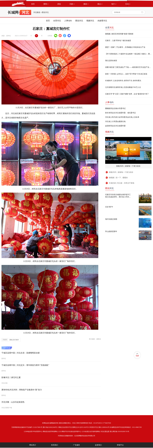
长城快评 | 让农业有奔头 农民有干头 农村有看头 (123, 80)
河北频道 (36, 12)
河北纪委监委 (105, 431)
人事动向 (68, 21)
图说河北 (45, 12)
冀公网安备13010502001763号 (119, 431)
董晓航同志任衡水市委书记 (115, 108)
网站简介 (32, 445)
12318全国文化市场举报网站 (90, 431)
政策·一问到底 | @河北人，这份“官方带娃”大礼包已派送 (126, 74)
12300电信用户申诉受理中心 (33, 431)
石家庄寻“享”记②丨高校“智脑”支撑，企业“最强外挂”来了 (127, 94)
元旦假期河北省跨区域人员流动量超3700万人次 (123, 87)
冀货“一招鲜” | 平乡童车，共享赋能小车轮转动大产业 (125, 47)
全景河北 (57, 21)
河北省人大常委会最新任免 (115, 121)
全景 (109, 27)
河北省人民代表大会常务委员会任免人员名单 (122, 117)
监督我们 (98, 445)
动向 (109, 102)
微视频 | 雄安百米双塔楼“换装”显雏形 (119, 34)
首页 (48, 21)
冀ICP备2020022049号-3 (50, 427)
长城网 (13, 12)
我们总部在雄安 (111, 60)
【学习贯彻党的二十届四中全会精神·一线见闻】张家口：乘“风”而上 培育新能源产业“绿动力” (128, 54)
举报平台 (120, 445)
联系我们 (54, 445)
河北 (109, 132)
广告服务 (76, 445)
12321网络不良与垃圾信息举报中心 (69, 431)
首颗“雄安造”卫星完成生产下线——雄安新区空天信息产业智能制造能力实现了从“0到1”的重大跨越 (128, 67)
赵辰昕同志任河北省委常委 (115, 126)
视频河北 (90, 21)
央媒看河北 (102, 21)
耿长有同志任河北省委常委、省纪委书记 (120, 113)
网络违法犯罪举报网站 (50, 431)
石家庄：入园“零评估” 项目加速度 (118, 40)
